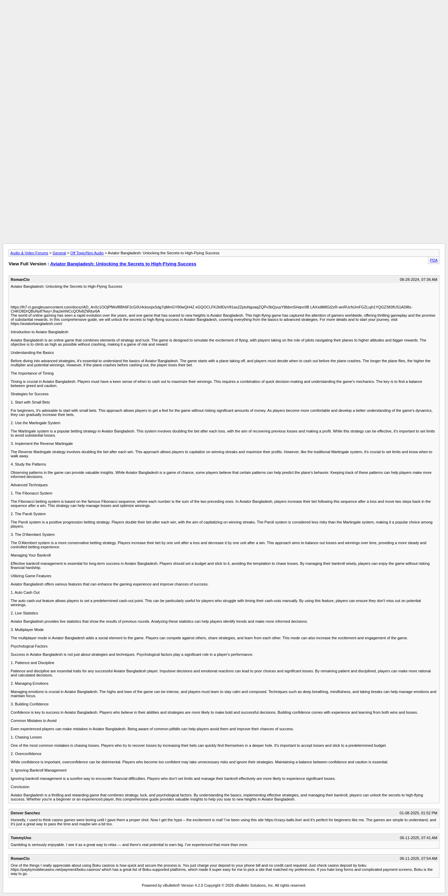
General (59, 253)
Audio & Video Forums (29, 253)
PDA (434, 260)
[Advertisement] (224, 18)
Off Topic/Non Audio (87, 253)
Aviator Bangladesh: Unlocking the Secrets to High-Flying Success (123, 263)
